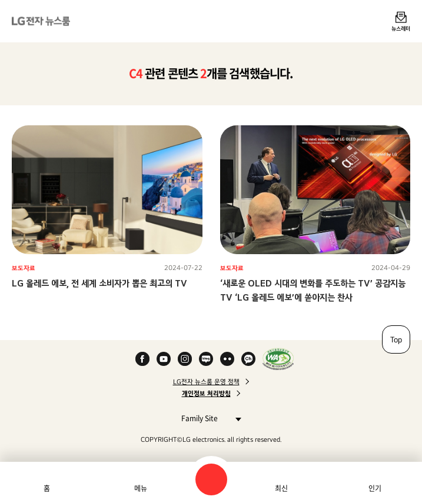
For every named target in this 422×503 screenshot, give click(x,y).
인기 (374, 488)
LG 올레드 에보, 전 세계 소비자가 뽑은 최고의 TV (99, 283)
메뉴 (140, 488)
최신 (281, 488)
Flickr (227, 359)
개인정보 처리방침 (206, 393)
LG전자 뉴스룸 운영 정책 (206, 382)
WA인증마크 (278, 359)
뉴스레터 (400, 28)
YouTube (164, 359)
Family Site (208, 418)
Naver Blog (206, 359)
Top (396, 339)
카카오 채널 (248, 359)
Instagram (185, 359)
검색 (211, 479)
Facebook (142, 359)
